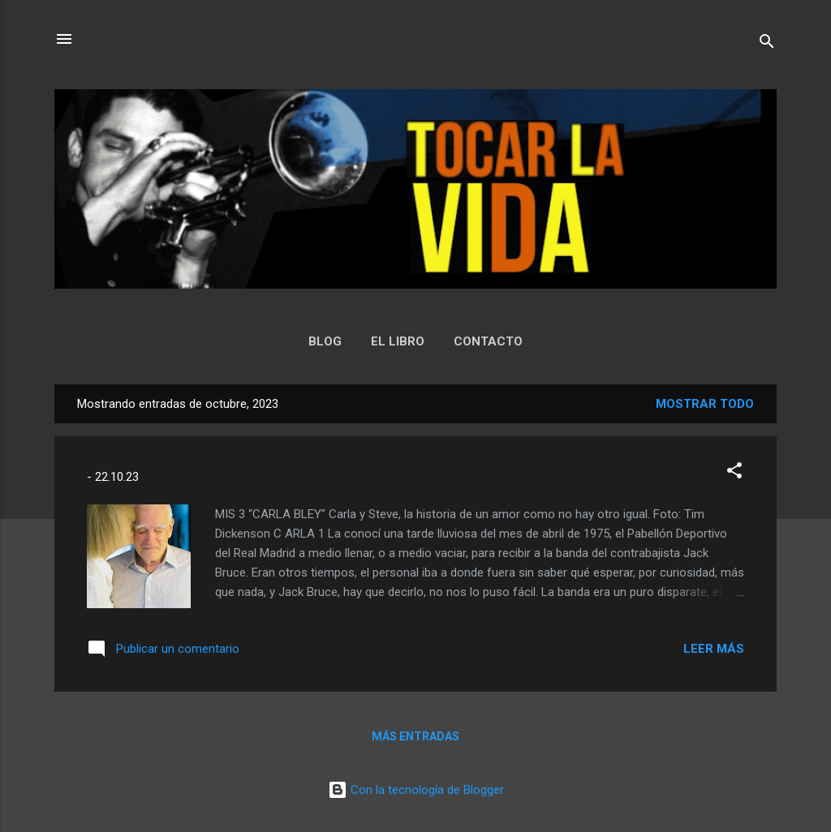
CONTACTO (488, 341)
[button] (734, 473)
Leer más (713, 648)
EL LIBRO (397, 341)
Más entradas (415, 736)
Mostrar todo (705, 404)
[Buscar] (767, 44)
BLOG (325, 341)
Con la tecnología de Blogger (416, 790)
